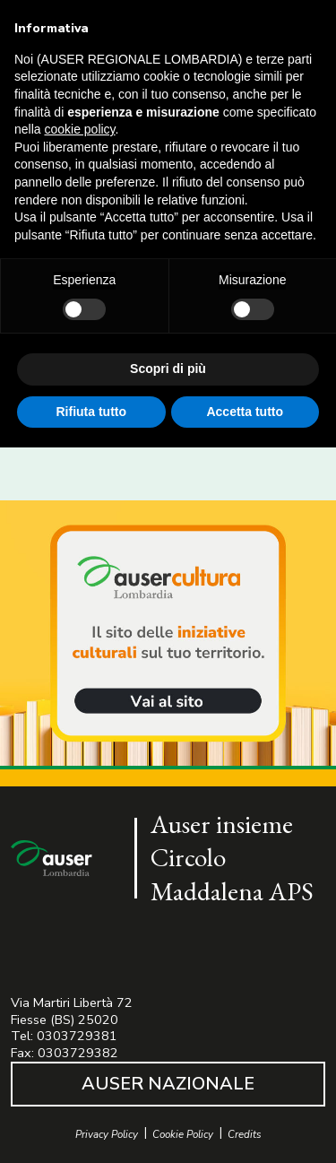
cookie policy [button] (79, 129)
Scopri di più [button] (168, 368)
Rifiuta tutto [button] (91, 411)
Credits (245, 1134)
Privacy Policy (106, 1134)
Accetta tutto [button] (244, 411)
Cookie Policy (182, 1134)
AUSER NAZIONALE (168, 1084)
